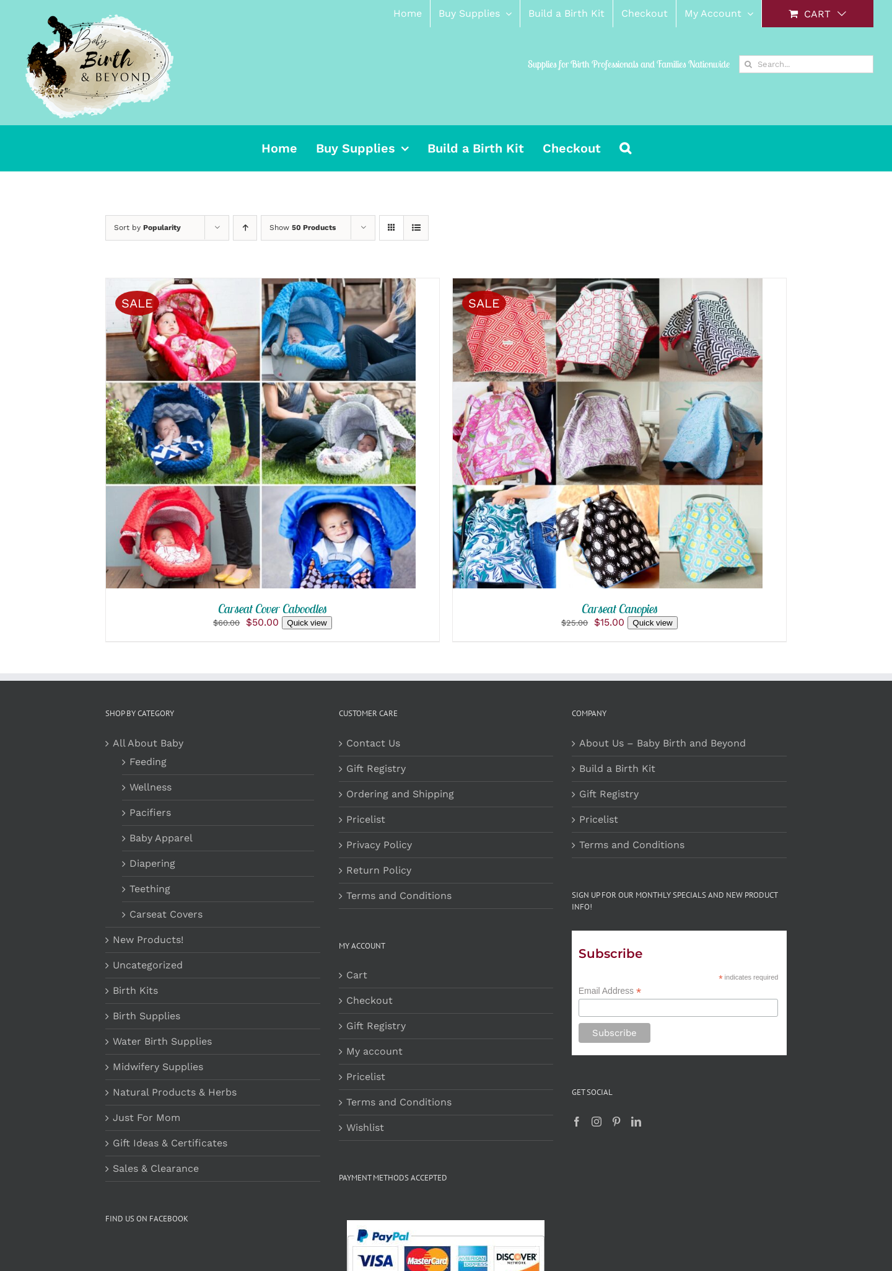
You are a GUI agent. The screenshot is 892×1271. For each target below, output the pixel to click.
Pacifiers (150, 812)
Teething (149, 889)
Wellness (150, 787)
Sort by (147, 227)
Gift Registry (376, 768)
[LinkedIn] (636, 1122)
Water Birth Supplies (162, 1041)
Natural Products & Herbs (175, 1092)
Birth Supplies (146, 1016)
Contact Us (373, 743)
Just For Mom (146, 1117)
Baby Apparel (161, 838)
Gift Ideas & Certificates (170, 1143)
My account (374, 1051)
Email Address (610, 991)
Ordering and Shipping (400, 794)
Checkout (369, 1000)
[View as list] (416, 228)
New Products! (148, 940)
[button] (625, 148)
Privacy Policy (379, 845)
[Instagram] (596, 1122)
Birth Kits (135, 990)
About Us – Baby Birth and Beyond (662, 743)
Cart (356, 975)
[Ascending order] (245, 228)
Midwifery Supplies (158, 1067)
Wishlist (365, 1127)
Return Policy (378, 870)
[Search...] (806, 64)
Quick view (306, 622)
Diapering (152, 863)
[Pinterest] (616, 1122)
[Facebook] (577, 1122)
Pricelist (365, 819)
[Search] (748, 64)
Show (302, 227)
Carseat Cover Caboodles (272, 608)
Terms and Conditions (399, 895)
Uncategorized (148, 965)
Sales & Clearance (156, 1168)
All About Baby (148, 743)
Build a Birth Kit (617, 768)
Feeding (148, 762)
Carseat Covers (166, 914)
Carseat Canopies (620, 608)
